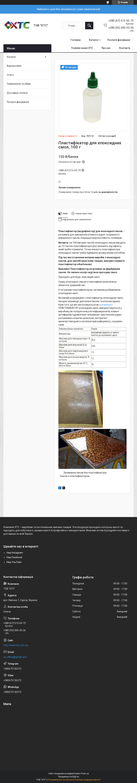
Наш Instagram (15, 552)
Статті (10, 75)
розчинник (105, 304)
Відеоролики (14, 65)
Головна (75, 40)
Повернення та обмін (19, 83)
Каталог (94, 40)
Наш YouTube (14, 562)
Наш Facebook (14, 557)
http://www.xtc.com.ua (15, 645)
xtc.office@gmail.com (15, 657)
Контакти (124, 48)
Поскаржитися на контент (60, 780)
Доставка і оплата (17, 93)
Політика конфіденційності (87, 780)
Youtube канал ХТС (82, 48)
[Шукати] (89, 25)
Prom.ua (85, 773)
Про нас (106, 48)
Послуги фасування (118, 40)
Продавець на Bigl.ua (68, 776)
